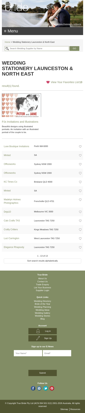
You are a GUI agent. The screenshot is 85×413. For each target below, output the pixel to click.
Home (7, 42)
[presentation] (22, 362)
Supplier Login (42, 290)
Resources (75, 409)
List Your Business (42, 287)
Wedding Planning (42, 307)
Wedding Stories (42, 316)
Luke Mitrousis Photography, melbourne (66, 24)
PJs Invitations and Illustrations (20, 121)
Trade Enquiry (42, 284)
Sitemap (64, 409)
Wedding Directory (42, 301)
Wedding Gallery (42, 313)
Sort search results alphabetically (42, 261)
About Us (42, 278)
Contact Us (42, 281)
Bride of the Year (42, 304)
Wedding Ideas (42, 310)
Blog (42, 319)
